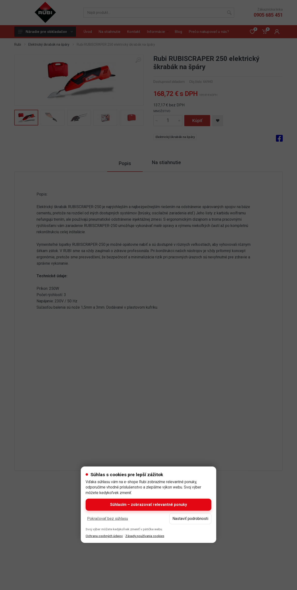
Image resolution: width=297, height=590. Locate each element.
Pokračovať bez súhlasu (107, 518)
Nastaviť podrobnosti (190, 518)
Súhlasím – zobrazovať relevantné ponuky (148, 504)
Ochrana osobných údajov (104, 536)
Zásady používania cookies (144, 536)
